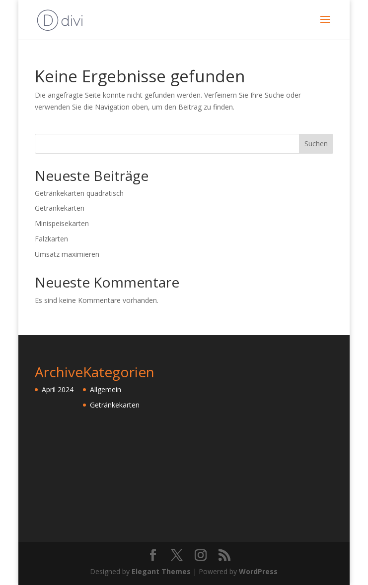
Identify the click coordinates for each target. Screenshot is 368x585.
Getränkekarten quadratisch (79, 193)
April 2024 (58, 389)
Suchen (316, 143)
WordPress (258, 571)
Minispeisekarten (62, 223)
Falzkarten (51, 238)
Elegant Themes (161, 571)
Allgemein (105, 389)
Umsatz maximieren (67, 254)
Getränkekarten (59, 208)
